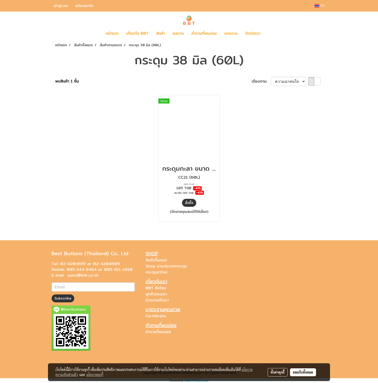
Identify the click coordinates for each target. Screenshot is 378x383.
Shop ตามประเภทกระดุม (166, 266)
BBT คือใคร (156, 288)
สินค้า (160, 33)
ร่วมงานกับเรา (157, 300)
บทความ (231, 33)
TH (319, 5)
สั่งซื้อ (189, 202)
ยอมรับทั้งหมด (303, 372)
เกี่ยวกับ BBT (137, 33)
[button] (271, 33)
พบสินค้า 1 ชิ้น (67, 81)
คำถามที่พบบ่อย (204, 33)
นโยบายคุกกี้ (94, 374)
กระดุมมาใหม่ (156, 272)
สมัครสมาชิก (84, 5)
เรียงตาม (261, 81)
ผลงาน (178, 33)
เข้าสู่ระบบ (61, 5)
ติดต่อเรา (253, 33)
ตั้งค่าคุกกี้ (277, 372)
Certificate (156, 316)
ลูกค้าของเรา (156, 294)
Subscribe (62, 298)
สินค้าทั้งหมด (156, 260)
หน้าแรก (112, 33)
